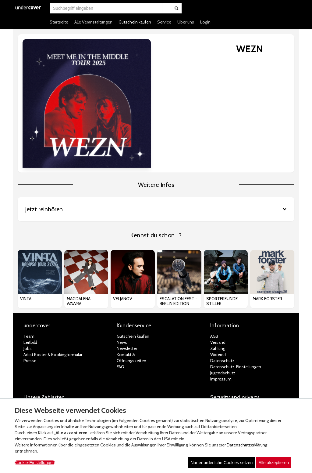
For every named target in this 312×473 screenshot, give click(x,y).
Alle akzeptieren (273, 462)
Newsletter (127, 293)
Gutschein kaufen (135, 22)
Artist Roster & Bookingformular (52, 299)
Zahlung (217, 293)
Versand (217, 287)
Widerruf (218, 299)
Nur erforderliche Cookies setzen (222, 462)
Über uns (185, 22)
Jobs (27, 293)
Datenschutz (222, 305)
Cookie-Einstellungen (35, 462)
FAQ (120, 312)
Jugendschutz (222, 318)
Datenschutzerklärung (247, 445)
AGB (214, 281)
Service (164, 22)
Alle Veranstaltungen (93, 22)
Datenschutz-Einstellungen (235, 312)
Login (205, 22)
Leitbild (30, 287)
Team (28, 281)
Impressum (221, 324)
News (122, 287)
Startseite (59, 22)
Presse (29, 305)
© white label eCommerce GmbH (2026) (148, 390)
